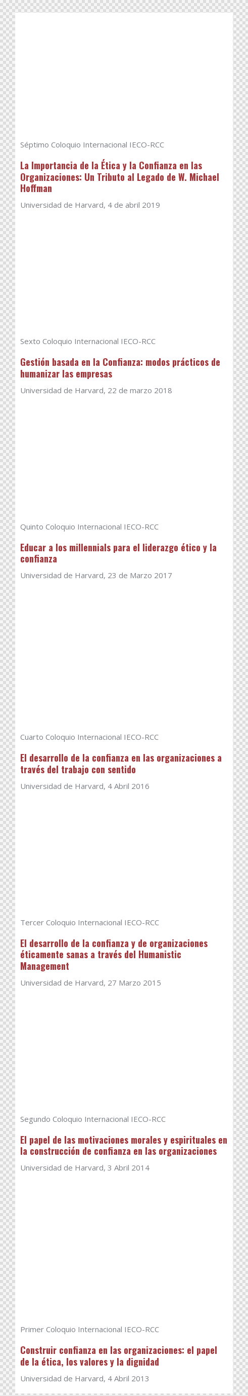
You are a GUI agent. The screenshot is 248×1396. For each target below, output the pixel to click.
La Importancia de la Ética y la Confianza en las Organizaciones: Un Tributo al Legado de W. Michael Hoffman (119, 177)
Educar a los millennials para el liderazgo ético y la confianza (118, 554)
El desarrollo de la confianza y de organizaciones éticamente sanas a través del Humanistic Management (114, 956)
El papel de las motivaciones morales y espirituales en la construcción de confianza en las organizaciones (123, 1147)
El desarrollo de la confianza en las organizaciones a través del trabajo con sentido (121, 765)
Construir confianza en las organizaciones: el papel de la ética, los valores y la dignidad (118, 1358)
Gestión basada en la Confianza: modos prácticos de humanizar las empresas (120, 368)
